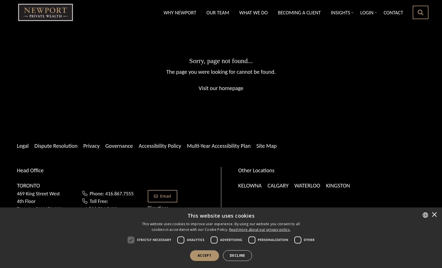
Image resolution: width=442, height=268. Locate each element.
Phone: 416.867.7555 (112, 194)
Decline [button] (237, 255)
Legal (23, 145)
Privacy (91, 145)
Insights (340, 13)
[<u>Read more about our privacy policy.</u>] (260, 229)
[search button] (420, 12)
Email (162, 196)
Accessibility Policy (160, 145)
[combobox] (425, 215)
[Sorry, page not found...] (221, 74)
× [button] (434, 215)
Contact (393, 13)
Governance (119, 145)
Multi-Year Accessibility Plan (219, 145)
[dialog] (221, 237)
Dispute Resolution (56, 145)
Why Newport (179, 13)
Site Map (267, 145)
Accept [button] (204, 255)
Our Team (217, 13)
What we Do (253, 13)
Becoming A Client (299, 13)
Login (367, 13)
